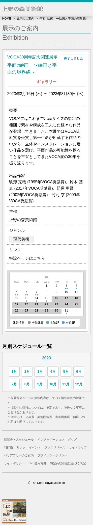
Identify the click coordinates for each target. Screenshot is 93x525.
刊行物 (8, 447)
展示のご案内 (25, 18)
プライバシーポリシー (52, 455)
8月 (27, 384)
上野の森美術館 (22, 9)
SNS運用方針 (38, 463)
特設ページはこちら (27, 258)
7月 (14, 384)
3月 (46, 277)
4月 (53, 371)
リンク (21, 447)
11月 (66, 384)
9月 (40, 384)
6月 (79, 371)
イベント (35, 447)
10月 (53, 384)
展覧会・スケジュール (19, 439)
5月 (66, 371)
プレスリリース (54, 447)
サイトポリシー (14, 463)
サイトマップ (78, 447)
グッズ (72, 439)
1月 (14, 371)
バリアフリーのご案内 (19, 455)
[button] (86, 9)
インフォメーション (50, 439)
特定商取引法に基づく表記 (68, 463)
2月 (27, 371)
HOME (6, 18)
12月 (79, 384)
